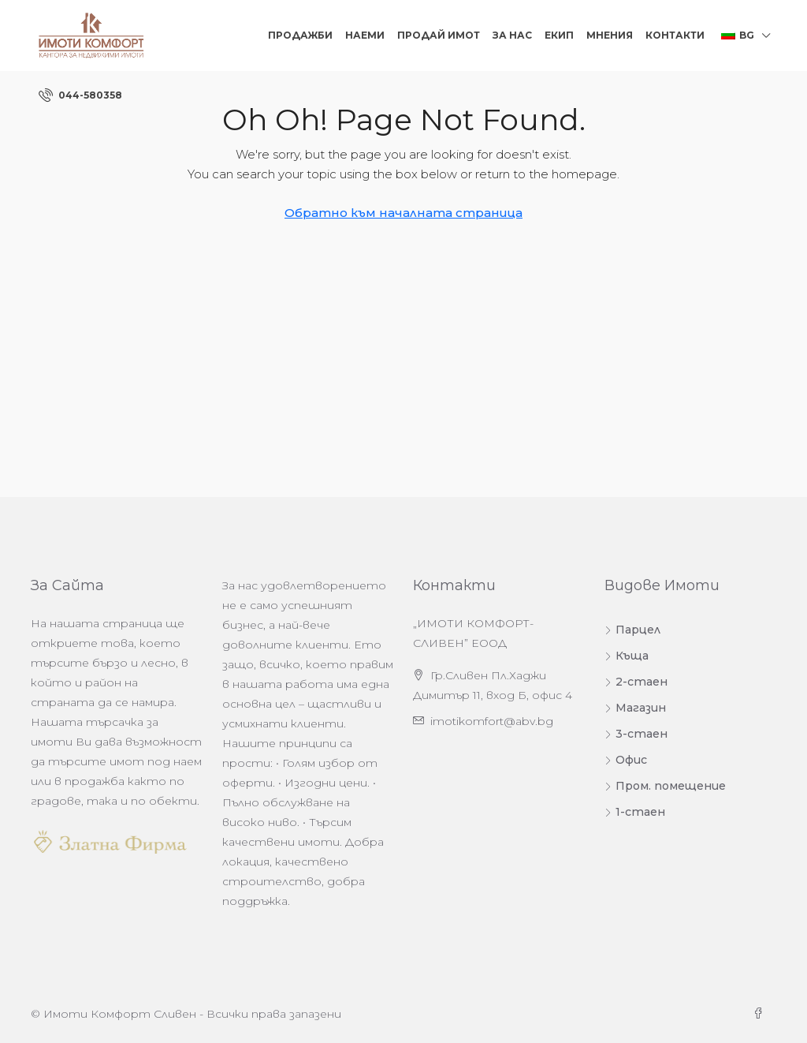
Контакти (675, 35)
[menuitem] (80, 95)
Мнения (609, 35)
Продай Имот (438, 35)
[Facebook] (761, 1014)
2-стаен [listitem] (636, 682)
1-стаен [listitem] (634, 812)
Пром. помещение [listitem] (665, 786)
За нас (512, 35)
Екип (559, 35)
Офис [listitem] (625, 760)
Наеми (365, 35)
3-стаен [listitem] (636, 734)
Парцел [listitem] (632, 629)
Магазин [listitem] (635, 708)
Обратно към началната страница (403, 212)
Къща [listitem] (626, 656)
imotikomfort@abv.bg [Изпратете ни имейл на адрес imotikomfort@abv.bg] (491, 721)
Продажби (300, 35)
